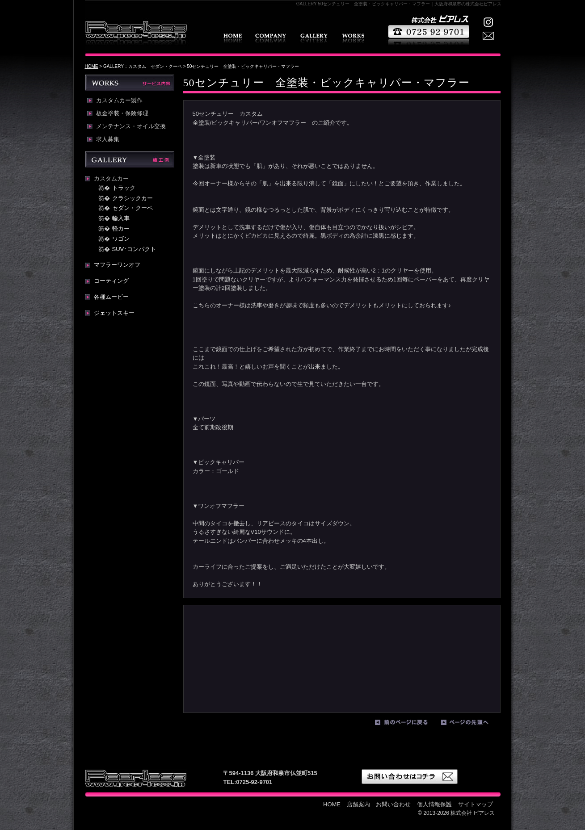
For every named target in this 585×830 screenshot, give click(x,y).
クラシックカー (132, 198)
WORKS (353, 38)
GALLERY (313, 38)
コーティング (111, 280)
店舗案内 (270, 38)
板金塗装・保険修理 (122, 113)
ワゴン (121, 238)
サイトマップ (475, 804)
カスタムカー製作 (119, 100)
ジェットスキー (114, 313)
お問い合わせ (393, 804)
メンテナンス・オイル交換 (131, 126)
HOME (232, 38)
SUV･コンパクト (134, 249)
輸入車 (121, 218)
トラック (123, 187)
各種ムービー (111, 296)
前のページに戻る (406, 724)
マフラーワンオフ (117, 264)
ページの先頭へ (472, 724)
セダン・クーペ (132, 208)
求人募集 (107, 139)
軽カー (121, 228)
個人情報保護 (434, 804)
